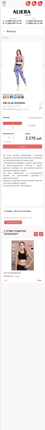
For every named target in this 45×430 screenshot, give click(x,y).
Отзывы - (17, 211)
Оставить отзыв (13, 222)
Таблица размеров (35, 117)
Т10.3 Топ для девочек (12, 273)
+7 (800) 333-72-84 (34, 23)
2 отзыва (17, 276)
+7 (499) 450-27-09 (13, 21)
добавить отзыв (22, 109)
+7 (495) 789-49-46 (34, 21)
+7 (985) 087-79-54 (13, 23)
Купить (22, 146)
